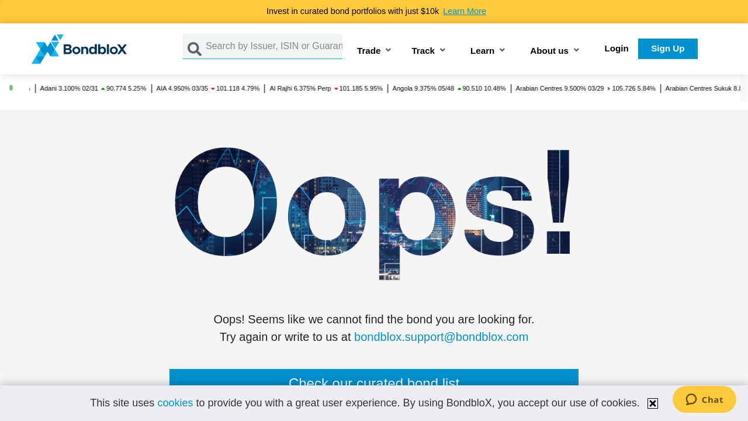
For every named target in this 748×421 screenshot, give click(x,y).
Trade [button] (369, 51)
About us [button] (549, 51)
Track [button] (423, 51)
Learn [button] (482, 51)
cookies (175, 403)
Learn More (464, 11)
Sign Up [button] (667, 48)
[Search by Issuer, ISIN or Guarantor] (274, 46)
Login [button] (617, 48)
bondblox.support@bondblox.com (441, 336)
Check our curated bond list (374, 383)
